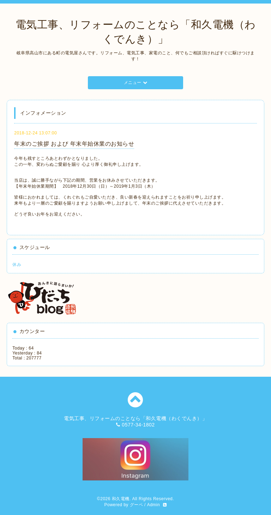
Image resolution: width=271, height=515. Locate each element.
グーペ (136, 504)
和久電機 (121, 498)
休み (16, 264)
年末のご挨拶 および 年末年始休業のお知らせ (74, 144)
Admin (153, 504)
